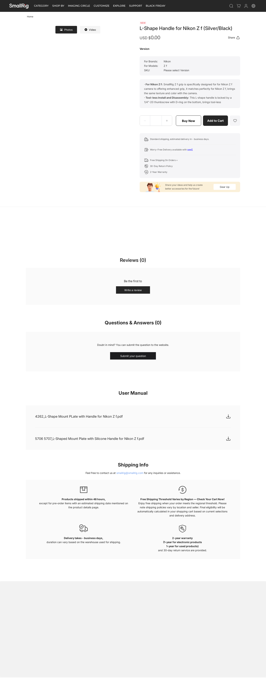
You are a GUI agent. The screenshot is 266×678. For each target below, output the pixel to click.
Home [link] (30, 16)
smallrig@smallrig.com (129, 472)
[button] (145, 121)
